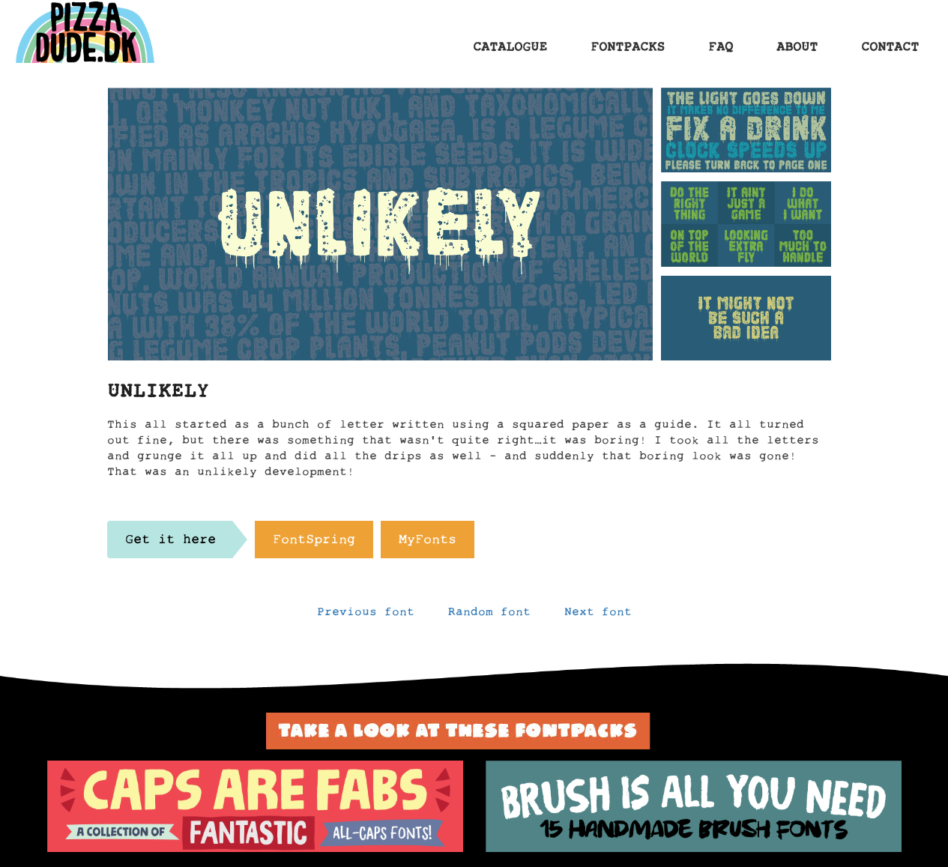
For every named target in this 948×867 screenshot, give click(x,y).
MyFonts (427, 543)
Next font (598, 615)
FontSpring (314, 543)
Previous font (365, 615)
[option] (255, 806)
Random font (489, 615)
